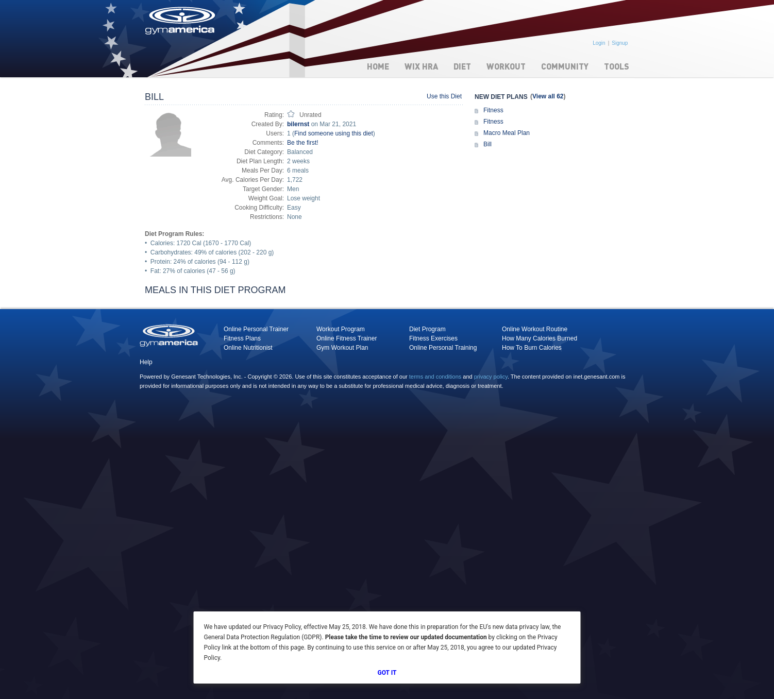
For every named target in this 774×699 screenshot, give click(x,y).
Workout (506, 66)
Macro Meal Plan (506, 133)
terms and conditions (435, 376)
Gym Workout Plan (342, 347)
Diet (462, 66)
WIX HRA (421, 66)
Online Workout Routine (534, 329)
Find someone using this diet (333, 133)
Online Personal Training (443, 347)
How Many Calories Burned (539, 338)
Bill (487, 144)
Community (564, 66)
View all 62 (548, 96)
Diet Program (427, 329)
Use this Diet (444, 96)
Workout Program (340, 329)
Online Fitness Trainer (346, 338)
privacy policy (491, 376)
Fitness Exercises (433, 338)
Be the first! (302, 142)
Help (146, 362)
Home (378, 66)
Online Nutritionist (248, 347)
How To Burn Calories (532, 347)
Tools (616, 66)
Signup (620, 43)
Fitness (493, 110)
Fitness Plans (242, 338)
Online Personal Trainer (256, 329)
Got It (387, 672)
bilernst (298, 124)
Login (599, 43)
